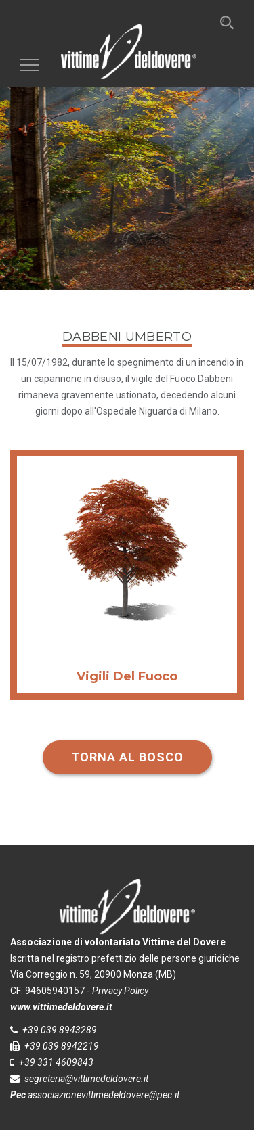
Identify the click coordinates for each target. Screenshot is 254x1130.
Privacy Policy (120, 990)
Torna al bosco (127, 757)
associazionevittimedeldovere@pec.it (103, 1094)
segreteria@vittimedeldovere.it (86, 1078)
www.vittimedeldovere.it (61, 1007)
